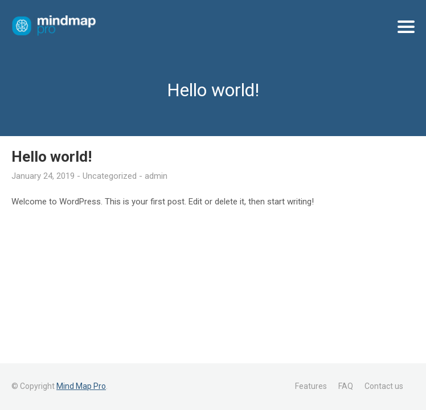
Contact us (383, 386)
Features (311, 386)
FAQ (345, 386)
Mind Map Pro (81, 386)
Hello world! (51, 156)
